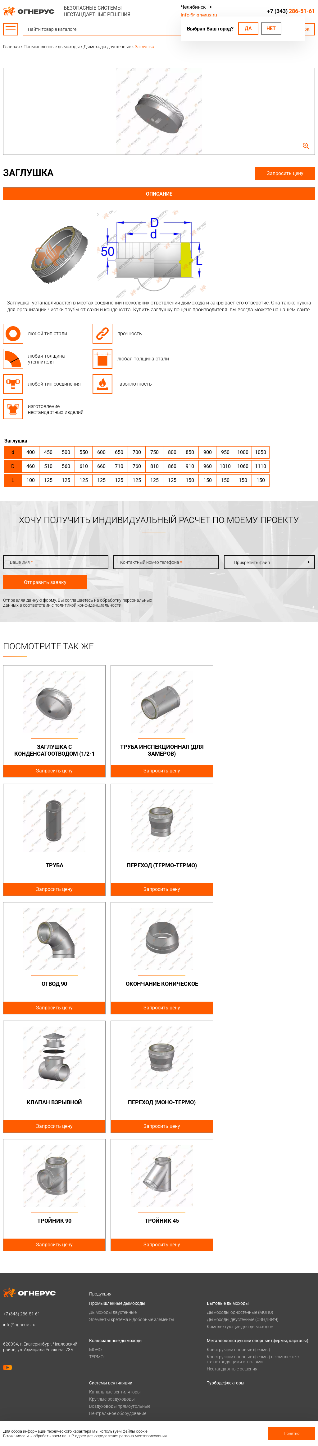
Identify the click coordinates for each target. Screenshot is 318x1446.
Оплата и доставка (108, 1345)
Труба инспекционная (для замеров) (159, 750)
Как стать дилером (108, 1409)
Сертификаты (103, 1393)
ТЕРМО (96, 1238)
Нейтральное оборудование (117, 1294)
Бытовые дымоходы (228, 1184)
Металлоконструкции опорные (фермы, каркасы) (257, 1222)
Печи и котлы (102, 1308)
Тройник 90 (265, 983)
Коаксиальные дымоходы (116, 1222)
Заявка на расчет (224, 1369)
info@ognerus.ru (199, 15)
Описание (159, 194)
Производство (221, 1385)
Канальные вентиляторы (115, 1273)
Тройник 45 (53, 1102)
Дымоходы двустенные (113, 1193)
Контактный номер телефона (151, 562)
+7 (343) (291, 11)
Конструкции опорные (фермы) (238, 1231)
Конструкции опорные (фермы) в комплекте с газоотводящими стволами (253, 1241)
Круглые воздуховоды (112, 1280)
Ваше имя (21, 562)
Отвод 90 (159, 865)
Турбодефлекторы (225, 1264)
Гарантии (98, 1401)
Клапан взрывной (53, 983)
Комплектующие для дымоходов (240, 1208)
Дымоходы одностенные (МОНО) (240, 1193)
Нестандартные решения (232, 1250)
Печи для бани (103, 1325)
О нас (94, 1385)
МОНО (95, 1231)
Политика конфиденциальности (36, 1345)
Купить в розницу (225, 1401)
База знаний (219, 1345)
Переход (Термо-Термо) (53, 865)
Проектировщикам (226, 1353)
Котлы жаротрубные (110, 1317)
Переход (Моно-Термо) (159, 983)
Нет (271, 28)
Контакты (217, 1377)
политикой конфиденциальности (88, 605)
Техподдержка (221, 1361)
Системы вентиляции (110, 1264)
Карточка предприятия (112, 1418)
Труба (264, 747)
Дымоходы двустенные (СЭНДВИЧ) (243, 1200)
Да (248, 28)
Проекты (98, 1353)
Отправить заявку (45, 582)
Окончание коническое (264, 865)
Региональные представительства (242, 1393)
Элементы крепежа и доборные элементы (131, 1200)
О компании (101, 1377)
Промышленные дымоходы (117, 1184)
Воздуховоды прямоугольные (119, 1287)
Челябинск (193, 7)
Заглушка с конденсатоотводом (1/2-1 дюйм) (53, 753)
